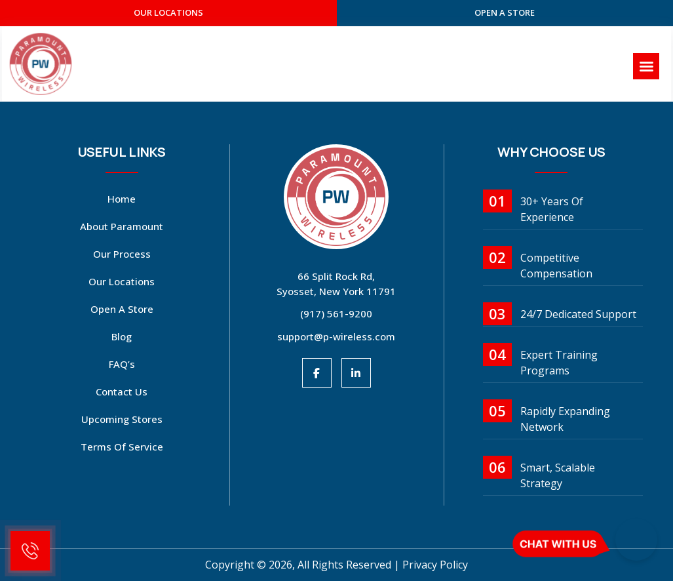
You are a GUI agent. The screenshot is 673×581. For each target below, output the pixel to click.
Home (121, 198)
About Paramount (121, 226)
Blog (121, 336)
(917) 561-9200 (336, 313)
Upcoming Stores (122, 419)
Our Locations (121, 281)
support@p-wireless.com (336, 336)
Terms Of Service (122, 446)
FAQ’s (122, 364)
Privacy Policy (435, 564)
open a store (504, 12)
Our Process (122, 253)
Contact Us (121, 391)
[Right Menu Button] (646, 66)
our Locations (168, 12)
